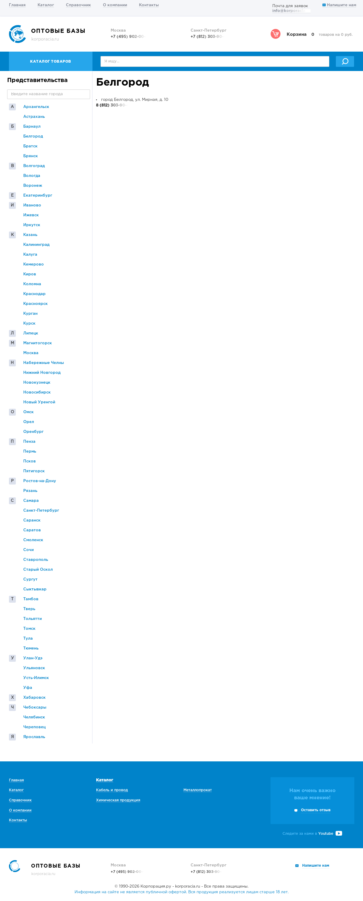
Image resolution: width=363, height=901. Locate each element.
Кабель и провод (112, 790)
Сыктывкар (35, 589)
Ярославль (34, 737)
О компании (115, 5)
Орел (28, 422)
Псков (29, 461)
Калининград (36, 244)
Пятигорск (34, 471)
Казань (30, 235)
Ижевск (31, 215)
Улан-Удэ (32, 658)
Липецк (30, 333)
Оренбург (33, 431)
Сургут (30, 579)
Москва (30, 353)
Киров (29, 274)
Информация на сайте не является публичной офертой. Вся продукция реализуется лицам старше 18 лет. (182, 892)
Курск (29, 323)
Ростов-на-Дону (39, 481)
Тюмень (30, 648)
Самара (31, 500)
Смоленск (33, 540)
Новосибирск (37, 392)
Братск (30, 146)
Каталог (46, 5)
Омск (28, 412)
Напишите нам (339, 5)
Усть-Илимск (36, 678)
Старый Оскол (38, 569)
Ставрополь (35, 559)
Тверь (29, 609)
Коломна (32, 284)
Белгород (33, 136)
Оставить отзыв (315, 810)
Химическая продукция (118, 800)
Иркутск (31, 225)
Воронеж (32, 185)
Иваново (32, 205)
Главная (17, 5)
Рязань (30, 491)
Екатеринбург (37, 195)
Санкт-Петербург (41, 510)
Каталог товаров (50, 61)
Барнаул (32, 126)
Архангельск (36, 107)
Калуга (30, 254)
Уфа (27, 687)
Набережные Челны (43, 363)
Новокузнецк (36, 382)
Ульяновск (34, 668)
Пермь (29, 451)
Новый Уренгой (39, 402)
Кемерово (33, 264)
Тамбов (30, 599)
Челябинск (34, 717)
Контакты (149, 5)
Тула (28, 638)
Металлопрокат (197, 790)
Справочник (78, 5)
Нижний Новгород (42, 372)
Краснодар (34, 294)
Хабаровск (34, 697)
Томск (29, 628)
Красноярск (35, 304)
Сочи (28, 550)
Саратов (32, 530)
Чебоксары (34, 707)
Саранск (32, 520)
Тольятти (32, 619)
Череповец (34, 727)
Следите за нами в (312, 833)
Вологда (31, 176)
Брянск (30, 156)
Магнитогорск (37, 343)
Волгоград (34, 166)
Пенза (29, 441)
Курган (30, 313)
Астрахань (34, 116)
